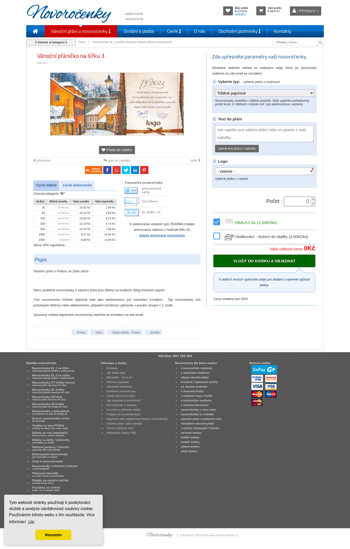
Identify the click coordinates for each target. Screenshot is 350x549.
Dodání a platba (139, 31)
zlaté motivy (189, 451)
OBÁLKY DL (250, 222)
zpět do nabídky (116, 160)
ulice (99, 332)
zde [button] (31, 522)
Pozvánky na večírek (46, 489)
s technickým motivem (196, 400)
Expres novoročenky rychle (50, 419)
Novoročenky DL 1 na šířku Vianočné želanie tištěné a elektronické (133, 42)
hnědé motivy (190, 437)
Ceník (174, 31)
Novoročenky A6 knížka (50, 405)
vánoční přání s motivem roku (201, 418)
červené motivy (191, 432)
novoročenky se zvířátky (197, 414)
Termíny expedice (118, 382)
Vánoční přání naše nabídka (124, 423)
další (196, 160)
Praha (81, 332)
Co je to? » (240, 14)
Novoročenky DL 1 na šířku (53, 369)
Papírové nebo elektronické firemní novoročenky (137, 418)
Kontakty (282, 31)
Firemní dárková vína (120, 428)
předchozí (42, 160)
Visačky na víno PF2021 (50, 427)
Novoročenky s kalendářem (50, 412)
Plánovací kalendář (48, 474)
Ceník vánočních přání (121, 395)
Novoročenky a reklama (122, 405)
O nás (199, 31)
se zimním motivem (194, 386)
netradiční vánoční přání (197, 423)
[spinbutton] (298, 201)
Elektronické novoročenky (50, 455)
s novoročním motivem (196, 368)
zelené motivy (190, 446)
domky (155, 332)
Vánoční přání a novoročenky (81, 31)
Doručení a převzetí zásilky (124, 409)
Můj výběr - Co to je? (120, 377)
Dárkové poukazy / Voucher (50, 448)
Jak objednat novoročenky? (124, 400)
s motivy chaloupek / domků (200, 428)
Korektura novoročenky (121, 391)
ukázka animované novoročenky (162, 235)
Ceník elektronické (77, 185)
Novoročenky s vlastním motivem (55, 467)
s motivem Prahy (192, 391)
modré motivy (190, 441)
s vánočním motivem (195, 372)
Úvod (81, 42)
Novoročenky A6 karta (49, 398)
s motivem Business (195, 405)
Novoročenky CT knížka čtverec (53, 384)
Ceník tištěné (46, 185)
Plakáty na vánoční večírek (50, 481)
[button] (313, 199)
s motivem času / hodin (196, 395)
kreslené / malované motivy (199, 382)
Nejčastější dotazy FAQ (121, 432)
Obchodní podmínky (239, 31)
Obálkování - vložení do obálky (265, 236)
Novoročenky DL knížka (51, 391)
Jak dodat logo (116, 372)
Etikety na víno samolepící (50, 434)
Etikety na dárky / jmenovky (51, 441)
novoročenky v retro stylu (198, 409)
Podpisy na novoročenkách (124, 414)
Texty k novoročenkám (47, 461)
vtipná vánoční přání (195, 377)
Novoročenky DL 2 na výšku (53, 376)
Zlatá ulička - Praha (126, 332)
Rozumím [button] (53, 535)
